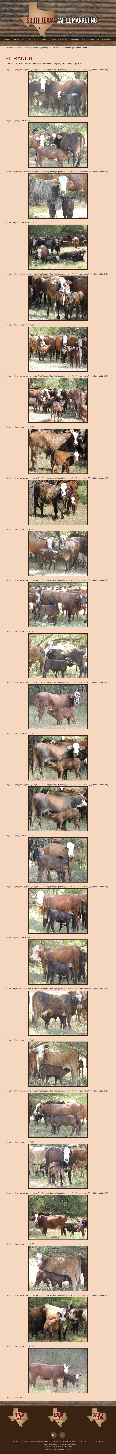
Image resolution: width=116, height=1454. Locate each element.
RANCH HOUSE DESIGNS (62, 1449)
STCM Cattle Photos (85, 1441)
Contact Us (98, 1441)
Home (15, 1441)
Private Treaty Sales (39, 1441)
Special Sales (24, 1441)
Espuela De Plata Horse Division (62, 1441)
